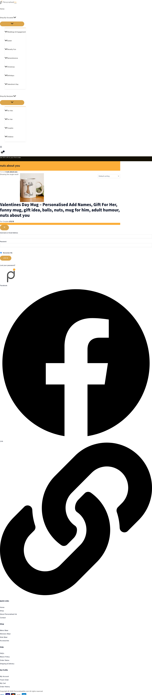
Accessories (4, 641)
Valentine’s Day (11, 84)
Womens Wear (5, 634)
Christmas (10, 67)
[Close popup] (4, 227)
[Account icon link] (1, 147)
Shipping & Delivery (7, 664)
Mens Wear (4, 630)
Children (9, 137)
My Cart (3, 683)
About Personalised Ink (8, 614)
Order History (5, 687)
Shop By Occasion (8, 18)
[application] (15, 18)
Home (2, 9)
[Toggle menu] (12, 24)
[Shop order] (109, 176)
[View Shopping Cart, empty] (2, 152)
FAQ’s (2, 653)
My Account (4, 676)
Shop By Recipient (8, 96)
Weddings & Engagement (15, 32)
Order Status (4, 660)
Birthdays (9, 75)
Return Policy (5, 657)
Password (3, 241)
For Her (9, 119)
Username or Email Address (9, 233)
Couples (9, 128)
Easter (8, 41)
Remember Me (6, 253)
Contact (3, 618)
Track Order (4, 680)
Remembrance (11, 58)
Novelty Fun (10, 49)
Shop (2, 611)
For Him (9, 111)
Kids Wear (3, 637)
